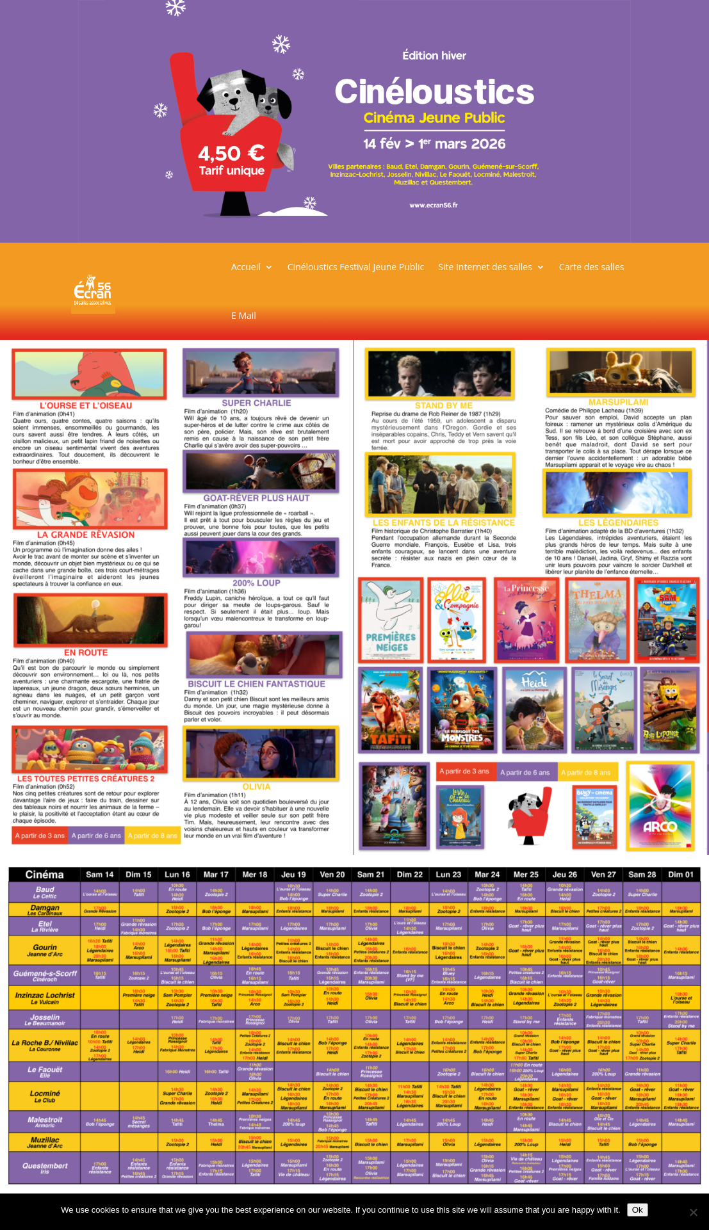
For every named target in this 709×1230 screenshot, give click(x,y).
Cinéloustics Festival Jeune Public (356, 267)
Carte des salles (591, 267)
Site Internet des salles (485, 267)
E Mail (243, 315)
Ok (637, 1210)
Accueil (246, 267)
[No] (693, 1212)
